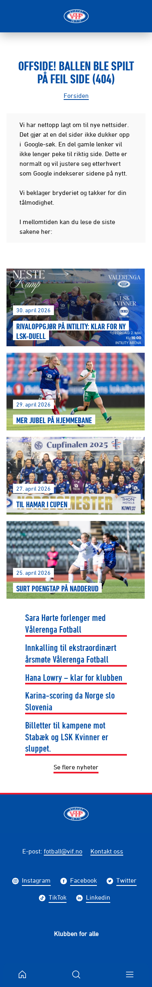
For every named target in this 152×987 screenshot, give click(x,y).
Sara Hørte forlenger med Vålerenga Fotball (65, 623)
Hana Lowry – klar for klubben (73, 677)
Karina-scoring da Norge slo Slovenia (70, 701)
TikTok (57, 898)
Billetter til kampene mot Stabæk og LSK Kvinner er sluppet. (66, 737)
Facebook (83, 881)
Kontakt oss (106, 851)
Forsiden (76, 95)
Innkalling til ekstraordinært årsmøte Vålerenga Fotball (70, 653)
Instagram (36, 881)
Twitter (126, 881)
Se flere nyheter (76, 767)
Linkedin (98, 898)
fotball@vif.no (63, 851)
